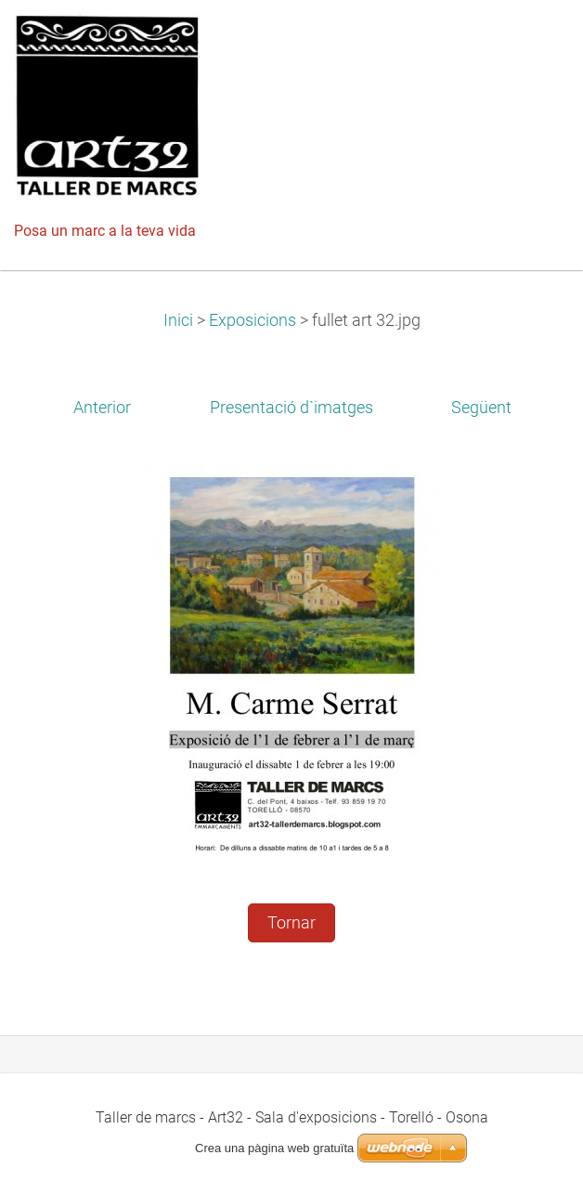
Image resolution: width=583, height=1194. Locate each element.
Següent (481, 407)
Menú (532, 42)
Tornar (291, 923)
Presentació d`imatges (291, 407)
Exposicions (252, 320)
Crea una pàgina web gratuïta (274, 1148)
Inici (178, 320)
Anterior (102, 407)
